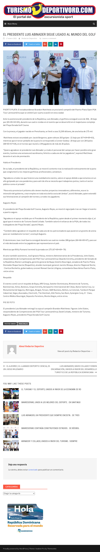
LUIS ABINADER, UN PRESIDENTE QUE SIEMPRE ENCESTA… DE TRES (50, 415)
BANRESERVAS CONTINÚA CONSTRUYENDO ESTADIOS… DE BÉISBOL (50, 428)
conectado (33, 469)
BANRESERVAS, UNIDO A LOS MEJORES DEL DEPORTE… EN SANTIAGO (50, 402)
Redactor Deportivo (29, 38)
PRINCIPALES (23, 324)
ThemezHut (51, 548)
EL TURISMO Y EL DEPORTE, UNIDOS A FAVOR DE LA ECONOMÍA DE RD (51, 389)
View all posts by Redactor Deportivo (75, 351)
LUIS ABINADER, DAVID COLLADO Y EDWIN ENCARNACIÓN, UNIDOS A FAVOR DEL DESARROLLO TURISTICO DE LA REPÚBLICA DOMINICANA (74, 369)
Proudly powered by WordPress (15, 548)
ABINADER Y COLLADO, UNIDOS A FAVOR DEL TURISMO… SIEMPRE (49, 441)
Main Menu (12, 23)
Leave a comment (49, 38)
